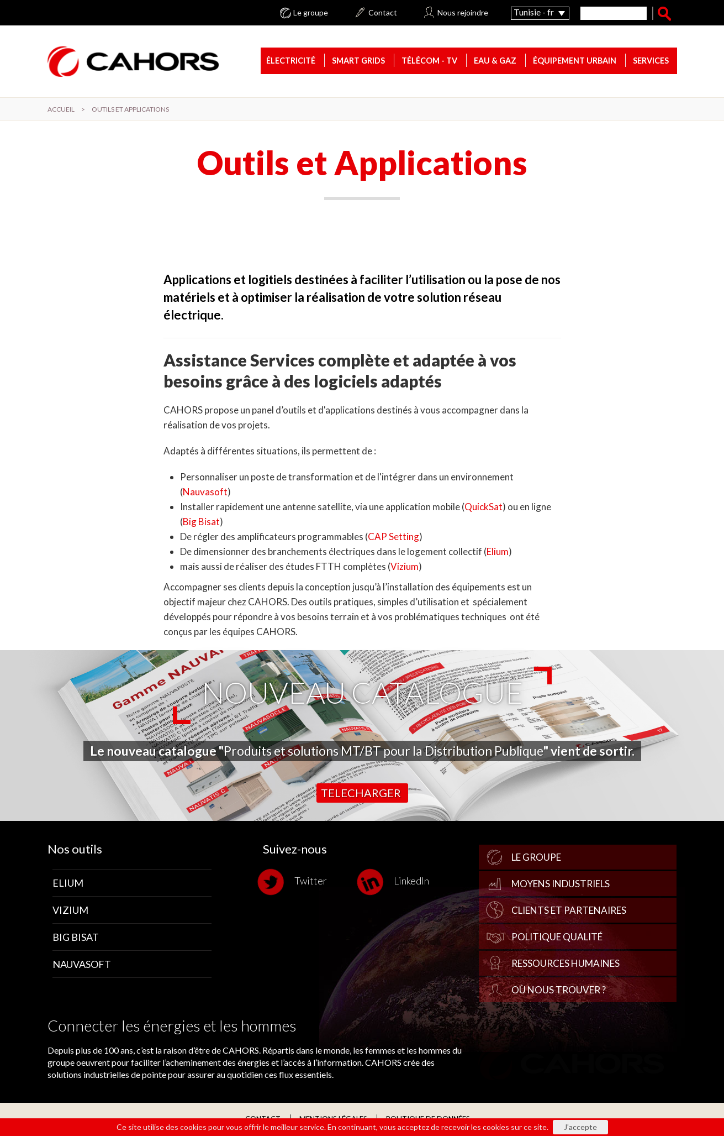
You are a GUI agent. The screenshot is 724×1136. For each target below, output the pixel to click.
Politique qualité (557, 937)
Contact (382, 13)
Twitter (295, 882)
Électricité (290, 60)
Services (651, 60)
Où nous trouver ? (558, 990)
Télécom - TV (429, 60)
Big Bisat (201, 521)
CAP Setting (393, 536)
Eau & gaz (495, 60)
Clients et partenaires (568, 910)
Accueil (61, 109)
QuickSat (483, 506)
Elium (498, 551)
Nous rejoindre (462, 13)
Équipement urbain (574, 60)
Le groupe (310, 13)
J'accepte (580, 1127)
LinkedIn (395, 882)
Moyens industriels (560, 883)
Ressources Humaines (565, 963)
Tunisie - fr (534, 12)
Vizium (404, 566)
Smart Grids (358, 60)
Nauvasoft (205, 492)
